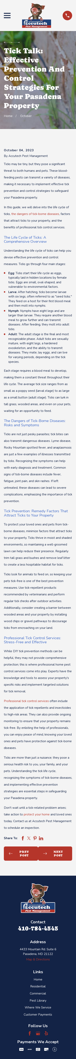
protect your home (37, 814)
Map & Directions (38, 959)
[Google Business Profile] (38, 1033)
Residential (38, 986)
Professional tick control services (26, 701)
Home (38, 979)
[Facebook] (30, 1033)
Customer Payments (38, 1015)
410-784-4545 (38, 928)
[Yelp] (46, 1033)
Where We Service (38, 1007)
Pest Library (38, 1001)
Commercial (38, 993)
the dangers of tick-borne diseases (35, 214)
